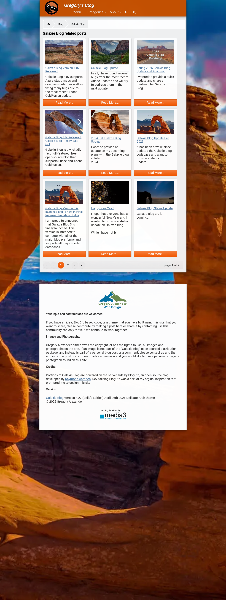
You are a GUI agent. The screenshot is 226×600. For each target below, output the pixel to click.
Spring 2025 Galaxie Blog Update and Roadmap (153, 69)
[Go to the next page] (75, 265)
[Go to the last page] (82, 265)
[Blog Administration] (127, 12)
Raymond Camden (78, 379)
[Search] (134, 12)
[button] (79, 122)
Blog (60, 24)
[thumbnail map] (64, 52)
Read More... (64, 102)
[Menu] (66, 12)
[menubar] (100, 10)
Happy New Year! (102, 208)
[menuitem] (66, 12)
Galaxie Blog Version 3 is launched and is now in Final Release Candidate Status (64, 212)
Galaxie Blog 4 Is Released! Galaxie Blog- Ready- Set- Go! (63, 141)
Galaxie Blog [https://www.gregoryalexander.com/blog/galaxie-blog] (77, 24)
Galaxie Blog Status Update (155, 208)
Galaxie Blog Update (104, 68)
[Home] (47, 24)
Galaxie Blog (54, 398)
